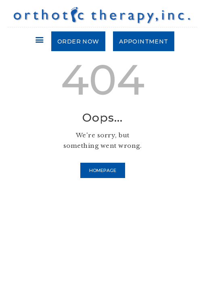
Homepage (102, 170)
